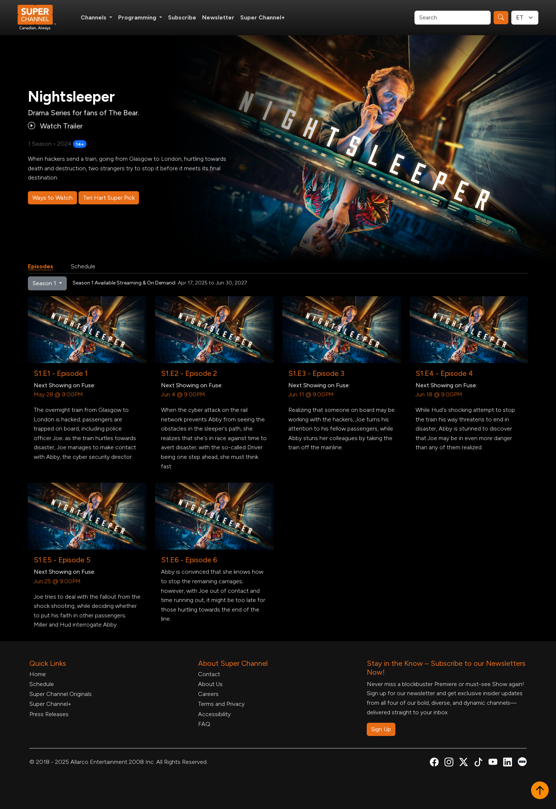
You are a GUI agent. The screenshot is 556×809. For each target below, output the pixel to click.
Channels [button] (94, 17)
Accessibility (214, 714)
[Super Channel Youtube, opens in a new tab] (493, 763)
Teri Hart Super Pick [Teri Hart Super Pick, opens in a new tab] (109, 197)
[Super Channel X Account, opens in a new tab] (463, 763)
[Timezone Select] (524, 18)
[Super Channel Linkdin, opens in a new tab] (507, 763)
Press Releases (49, 714)
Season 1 (45, 283)
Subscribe (182, 17)
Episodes (40, 266)
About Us (210, 684)
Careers (208, 693)
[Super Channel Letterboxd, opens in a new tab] (522, 761)
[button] (540, 791)
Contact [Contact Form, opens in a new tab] (209, 674)
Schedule (83, 266)
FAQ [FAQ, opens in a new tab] (204, 724)
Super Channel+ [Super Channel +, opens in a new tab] (262, 17)
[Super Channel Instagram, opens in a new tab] (449, 763)
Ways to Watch (52, 197)
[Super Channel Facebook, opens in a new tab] (434, 763)
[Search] (452, 18)
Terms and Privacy (221, 703)
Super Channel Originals (60, 693)
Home (37, 674)
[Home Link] (42, 17)
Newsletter (218, 17)
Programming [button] (138, 17)
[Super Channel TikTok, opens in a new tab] (478, 763)
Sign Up (381, 729)
